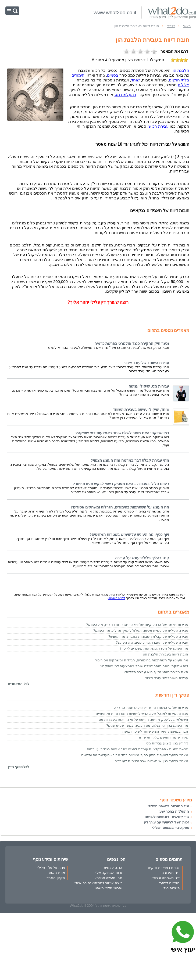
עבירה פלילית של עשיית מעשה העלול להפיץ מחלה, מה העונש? (140, 631)
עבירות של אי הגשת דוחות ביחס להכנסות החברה (151, 708)
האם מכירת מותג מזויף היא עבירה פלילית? (156, 672)
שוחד (135, 80)
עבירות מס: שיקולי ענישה (149, 386)
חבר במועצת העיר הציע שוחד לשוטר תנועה (155, 731)
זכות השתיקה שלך (108, 873)
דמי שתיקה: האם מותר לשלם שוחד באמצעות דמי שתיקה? (122, 433)
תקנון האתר (56, 878)
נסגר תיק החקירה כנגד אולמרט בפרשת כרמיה (131, 344)
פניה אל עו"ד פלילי (51, 868)
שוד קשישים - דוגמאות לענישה (167, 817)
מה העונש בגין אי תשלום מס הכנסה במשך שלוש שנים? (147, 725)
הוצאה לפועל (169, 883)
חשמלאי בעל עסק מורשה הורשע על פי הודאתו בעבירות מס (143, 720)
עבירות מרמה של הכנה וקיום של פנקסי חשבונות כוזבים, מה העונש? (137, 625)
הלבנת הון (180, 70)
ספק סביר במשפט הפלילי (170, 828)
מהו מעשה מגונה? (108, 878)
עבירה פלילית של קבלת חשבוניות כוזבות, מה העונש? (148, 637)
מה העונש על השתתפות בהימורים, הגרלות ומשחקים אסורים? (119, 507)
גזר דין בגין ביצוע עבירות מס (167, 743)
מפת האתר (56, 873)
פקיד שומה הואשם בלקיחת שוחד (163, 737)
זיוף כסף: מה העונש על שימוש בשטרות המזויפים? (129, 535)
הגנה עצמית (113, 868)
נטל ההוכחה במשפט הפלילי (168, 806)
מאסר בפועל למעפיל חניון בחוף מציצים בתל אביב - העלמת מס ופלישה (134, 755)
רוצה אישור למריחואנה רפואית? (98, 883)
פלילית (183, 85)
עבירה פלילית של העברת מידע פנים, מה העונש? (152, 642)
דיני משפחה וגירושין (165, 878)
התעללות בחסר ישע (174, 811)
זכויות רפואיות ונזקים (164, 868)
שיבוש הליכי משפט (108, 888)
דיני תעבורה (171, 873)
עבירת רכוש (158, 126)
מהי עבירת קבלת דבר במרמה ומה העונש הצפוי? (130, 460)
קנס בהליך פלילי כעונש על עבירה (142, 558)
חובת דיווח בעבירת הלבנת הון (165, 654)
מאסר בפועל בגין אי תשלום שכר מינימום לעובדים (151, 761)
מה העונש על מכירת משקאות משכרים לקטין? (154, 648)
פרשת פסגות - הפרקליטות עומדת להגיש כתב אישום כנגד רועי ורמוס (137, 749)
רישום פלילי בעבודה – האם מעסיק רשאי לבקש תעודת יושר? (121, 484)
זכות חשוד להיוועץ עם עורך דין (166, 822)
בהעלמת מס (125, 94)
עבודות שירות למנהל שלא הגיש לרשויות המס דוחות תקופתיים (142, 714)
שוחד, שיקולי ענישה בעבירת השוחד (141, 410)
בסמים (112, 75)
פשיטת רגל (171, 888)
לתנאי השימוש (116, 598)
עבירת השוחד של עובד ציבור (146, 363)
